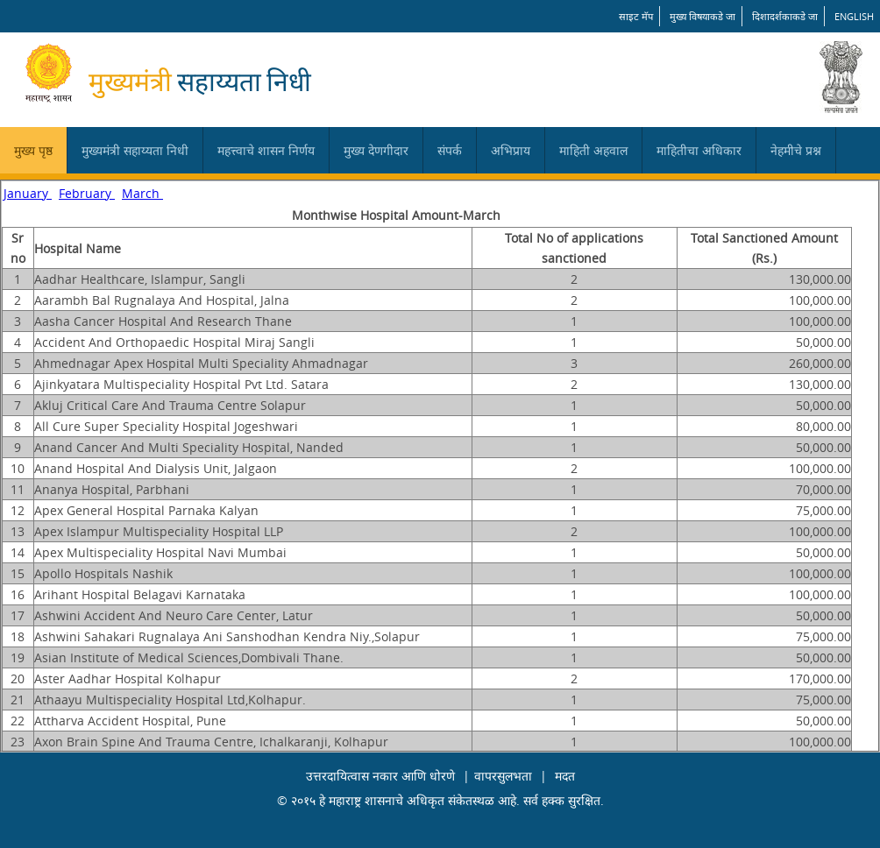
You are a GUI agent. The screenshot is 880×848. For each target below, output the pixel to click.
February (87, 193)
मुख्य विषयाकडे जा (702, 16)
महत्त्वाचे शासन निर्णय (266, 150)
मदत (565, 775)
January (28, 193)
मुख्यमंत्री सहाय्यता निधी (135, 150)
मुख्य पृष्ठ (33, 150)
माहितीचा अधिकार (699, 150)
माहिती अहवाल (593, 150)
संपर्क (449, 150)
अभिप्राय (510, 150)
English (854, 16)
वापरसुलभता (503, 775)
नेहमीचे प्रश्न (795, 150)
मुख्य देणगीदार (376, 150)
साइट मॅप (636, 16)
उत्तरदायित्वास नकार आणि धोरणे (380, 775)
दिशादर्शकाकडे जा (785, 16)
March (142, 193)
